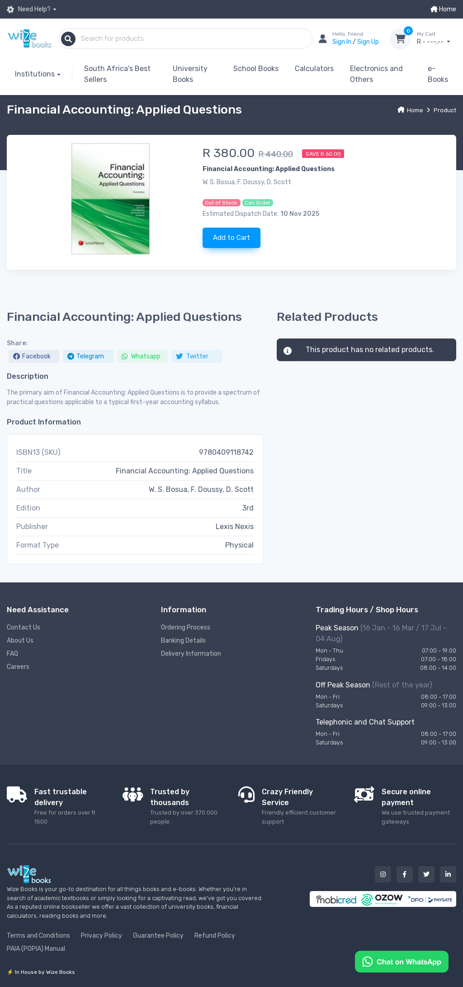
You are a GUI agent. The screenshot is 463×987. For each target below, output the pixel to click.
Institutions (35, 74)
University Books (190, 74)
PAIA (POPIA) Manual (36, 949)
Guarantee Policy (158, 935)
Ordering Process (185, 627)
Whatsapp (141, 356)
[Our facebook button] (405, 874)
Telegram (85, 356)
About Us (20, 640)
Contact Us (23, 627)
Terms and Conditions (38, 935)
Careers (18, 667)
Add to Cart (231, 238)
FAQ (12, 654)
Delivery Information (191, 654)
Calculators (314, 68)
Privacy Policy (101, 935)
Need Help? (29, 9)
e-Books (438, 74)
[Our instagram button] (383, 874)
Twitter (192, 356)
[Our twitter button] (426, 874)
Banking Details (183, 640)
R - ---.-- (436, 38)
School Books (256, 68)
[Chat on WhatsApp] (402, 961)
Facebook (32, 356)
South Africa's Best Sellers (117, 74)
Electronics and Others (376, 74)
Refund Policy (214, 935)
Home (443, 9)
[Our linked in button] (448, 874)
